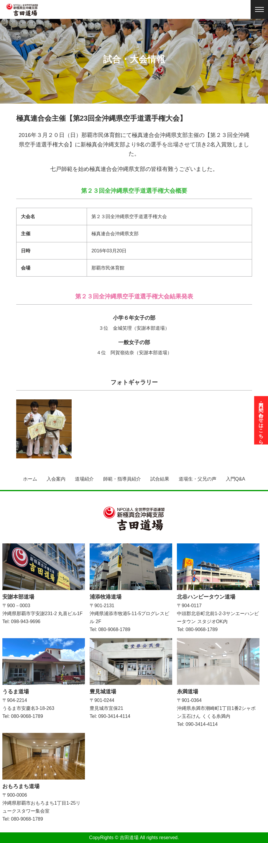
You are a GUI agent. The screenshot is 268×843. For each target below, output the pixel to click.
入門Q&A (235, 478)
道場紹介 (84, 478)
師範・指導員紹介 (122, 478)
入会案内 (56, 478)
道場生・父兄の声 (197, 478)
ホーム (30, 478)
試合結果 (159, 478)
